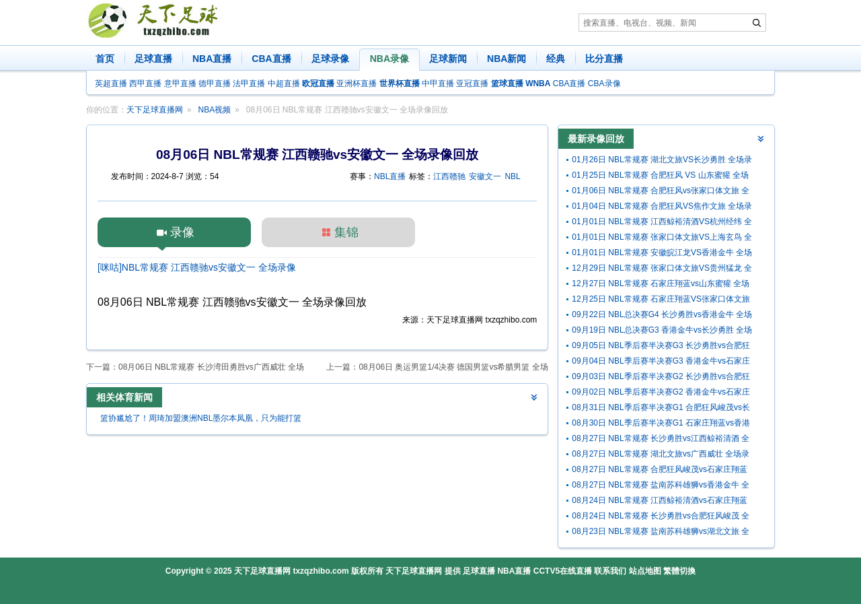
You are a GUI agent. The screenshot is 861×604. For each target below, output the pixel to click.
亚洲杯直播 (356, 83)
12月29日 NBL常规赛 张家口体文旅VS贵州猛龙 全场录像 (662, 269)
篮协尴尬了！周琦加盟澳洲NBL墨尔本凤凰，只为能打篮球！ (200, 419)
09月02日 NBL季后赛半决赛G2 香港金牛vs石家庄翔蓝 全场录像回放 (661, 393)
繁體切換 (679, 571)
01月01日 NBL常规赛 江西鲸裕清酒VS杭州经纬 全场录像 (662, 223)
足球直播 (153, 58)
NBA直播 (211, 58)
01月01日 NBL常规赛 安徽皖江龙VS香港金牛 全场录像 (662, 254)
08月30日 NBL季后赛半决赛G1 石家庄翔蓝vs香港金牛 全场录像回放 (661, 424)
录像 (182, 232)
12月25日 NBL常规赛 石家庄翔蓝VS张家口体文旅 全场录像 (661, 300)
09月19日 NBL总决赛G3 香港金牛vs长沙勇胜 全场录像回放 (662, 331)
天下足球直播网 (154, 109)
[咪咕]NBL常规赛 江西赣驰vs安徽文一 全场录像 (197, 267)
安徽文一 (485, 176)
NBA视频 (214, 109)
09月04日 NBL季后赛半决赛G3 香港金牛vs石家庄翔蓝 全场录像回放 (661, 362)
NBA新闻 (506, 58)
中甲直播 (438, 83)
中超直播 (284, 83)
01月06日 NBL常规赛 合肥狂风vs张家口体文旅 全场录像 (660, 192)
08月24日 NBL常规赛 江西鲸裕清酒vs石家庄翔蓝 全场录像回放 (659, 502)
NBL (512, 176)
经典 (555, 58)
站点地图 (645, 571)
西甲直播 (145, 83)
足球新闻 (448, 58)
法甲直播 (249, 83)
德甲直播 (214, 83)
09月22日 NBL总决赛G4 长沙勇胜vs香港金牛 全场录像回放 (662, 316)
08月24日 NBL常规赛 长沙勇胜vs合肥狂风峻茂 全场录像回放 (660, 517)
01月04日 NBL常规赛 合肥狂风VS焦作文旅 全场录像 (662, 207)
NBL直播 (390, 176)
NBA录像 (389, 58)
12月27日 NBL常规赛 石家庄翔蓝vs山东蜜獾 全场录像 (660, 285)
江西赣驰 (449, 176)
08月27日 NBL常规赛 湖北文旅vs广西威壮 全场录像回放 (660, 455)
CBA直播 (271, 58)
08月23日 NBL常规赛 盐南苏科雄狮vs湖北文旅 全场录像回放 (660, 533)
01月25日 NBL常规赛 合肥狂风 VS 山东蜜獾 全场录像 (660, 176)
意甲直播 (180, 83)
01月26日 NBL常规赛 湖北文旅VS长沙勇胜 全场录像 (662, 161)
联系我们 (610, 571)
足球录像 (330, 58)
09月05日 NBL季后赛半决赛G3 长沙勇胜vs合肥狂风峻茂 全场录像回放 (661, 347)
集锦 (346, 232)
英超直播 (111, 83)
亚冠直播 (472, 83)
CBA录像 (604, 83)
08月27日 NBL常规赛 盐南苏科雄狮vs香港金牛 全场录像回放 (660, 486)
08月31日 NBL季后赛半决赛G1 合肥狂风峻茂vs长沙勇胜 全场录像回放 (661, 409)
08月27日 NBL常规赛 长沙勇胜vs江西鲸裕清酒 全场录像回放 (660, 440)
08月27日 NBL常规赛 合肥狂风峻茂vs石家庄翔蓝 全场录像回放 (659, 471)
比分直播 (604, 58)
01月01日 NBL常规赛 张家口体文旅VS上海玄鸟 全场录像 (662, 238)
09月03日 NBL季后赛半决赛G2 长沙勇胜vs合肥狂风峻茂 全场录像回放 (661, 378)
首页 (105, 58)
